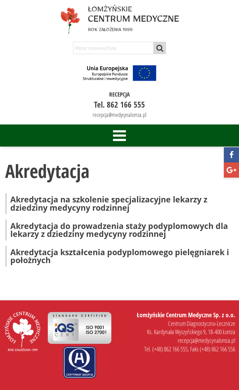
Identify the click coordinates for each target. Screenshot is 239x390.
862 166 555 (126, 104)
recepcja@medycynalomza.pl (119, 115)
